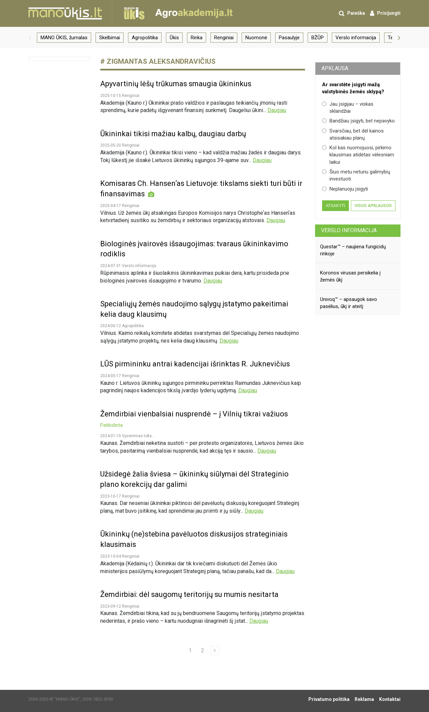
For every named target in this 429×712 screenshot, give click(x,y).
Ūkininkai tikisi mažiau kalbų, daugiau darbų (173, 134)
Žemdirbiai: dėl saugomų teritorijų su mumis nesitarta (189, 594)
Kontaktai (390, 699)
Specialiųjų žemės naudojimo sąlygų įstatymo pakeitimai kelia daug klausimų (194, 309)
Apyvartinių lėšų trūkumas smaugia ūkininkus (175, 84)
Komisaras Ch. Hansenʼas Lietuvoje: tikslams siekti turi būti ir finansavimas (201, 188)
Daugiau (276, 110)
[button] (29, 38)
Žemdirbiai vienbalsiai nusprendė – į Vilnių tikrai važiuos (194, 419)
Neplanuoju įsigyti (345, 189)
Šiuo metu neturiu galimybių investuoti (356, 175)
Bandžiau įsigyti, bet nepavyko (358, 121)
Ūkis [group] (174, 38)
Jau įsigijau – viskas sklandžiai (347, 107)
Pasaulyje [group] (289, 38)
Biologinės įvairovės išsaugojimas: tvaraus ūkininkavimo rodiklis (194, 249)
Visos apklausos (373, 205)
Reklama (364, 699)
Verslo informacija (349, 230)
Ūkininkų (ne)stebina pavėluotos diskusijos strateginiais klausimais (194, 539)
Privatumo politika (329, 699)
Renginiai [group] (224, 38)
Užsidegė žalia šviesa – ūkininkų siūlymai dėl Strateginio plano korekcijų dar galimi (194, 479)
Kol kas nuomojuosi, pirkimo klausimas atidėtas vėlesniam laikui (358, 155)
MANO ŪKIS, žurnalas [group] (64, 38)
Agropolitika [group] (145, 38)
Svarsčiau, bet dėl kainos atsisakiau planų (353, 134)
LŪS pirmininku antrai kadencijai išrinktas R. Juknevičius (195, 364)
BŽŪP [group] (317, 38)
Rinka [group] (196, 38)
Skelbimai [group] (109, 38)
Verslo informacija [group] (355, 38)
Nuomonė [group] (256, 38)
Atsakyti (335, 205)
